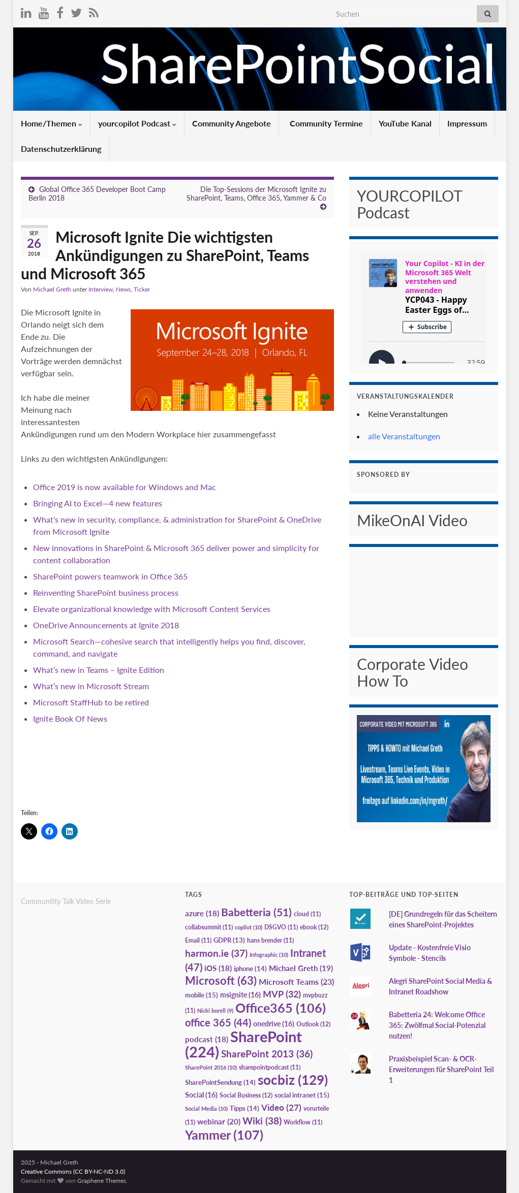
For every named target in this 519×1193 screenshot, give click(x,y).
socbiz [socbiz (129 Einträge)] (293, 1080)
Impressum (467, 123)
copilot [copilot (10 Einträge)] (248, 927)
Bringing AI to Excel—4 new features (97, 503)
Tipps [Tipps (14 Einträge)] (244, 1108)
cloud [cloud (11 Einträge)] (307, 914)
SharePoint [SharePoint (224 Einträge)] (243, 1043)
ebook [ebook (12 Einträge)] (314, 927)
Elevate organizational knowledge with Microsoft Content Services (151, 609)
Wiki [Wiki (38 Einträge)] (262, 1120)
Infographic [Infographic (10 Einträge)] (269, 954)
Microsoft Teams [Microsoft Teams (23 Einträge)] (296, 981)
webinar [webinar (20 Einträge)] (218, 1121)
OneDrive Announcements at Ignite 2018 (106, 625)
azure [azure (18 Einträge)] (202, 913)
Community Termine (325, 123)
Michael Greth (52, 289)
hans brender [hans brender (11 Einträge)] (270, 940)
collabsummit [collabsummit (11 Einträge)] (209, 927)
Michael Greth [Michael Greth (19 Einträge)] (301, 968)
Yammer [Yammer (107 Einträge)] (224, 1134)
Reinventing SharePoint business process (105, 592)
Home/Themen (51, 123)
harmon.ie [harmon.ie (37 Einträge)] (216, 953)
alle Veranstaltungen (404, 436)
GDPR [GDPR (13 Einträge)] (229, 940)
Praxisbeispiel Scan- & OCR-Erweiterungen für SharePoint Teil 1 (441, 1069)
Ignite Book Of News (70, 718)
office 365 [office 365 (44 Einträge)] (218, 1022)
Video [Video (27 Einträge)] (281, 1107)
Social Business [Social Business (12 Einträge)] (246, 1095)
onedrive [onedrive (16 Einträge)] (273, 1023)
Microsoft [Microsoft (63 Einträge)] (221, 980)
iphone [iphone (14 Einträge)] (250, 968)
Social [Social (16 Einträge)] (201, 1094)
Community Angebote (231, 123)
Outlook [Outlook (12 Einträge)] (313, 1024)
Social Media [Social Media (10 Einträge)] (206, 1108)
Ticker (142, 289)
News (123, 289)
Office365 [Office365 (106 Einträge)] (280, 1007)
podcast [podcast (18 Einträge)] (206, 1039)
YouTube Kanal (405, 123)
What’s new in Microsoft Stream (91, 686)
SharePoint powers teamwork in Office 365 (110, 576)
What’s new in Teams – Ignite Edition (99, 669)
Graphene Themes (101, 1180)
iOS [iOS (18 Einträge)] (218, 968)
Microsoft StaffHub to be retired (91, 702)
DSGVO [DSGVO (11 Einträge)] (281, 927)
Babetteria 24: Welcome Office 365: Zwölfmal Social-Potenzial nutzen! (437, 1025)
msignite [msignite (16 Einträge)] (240, 994)
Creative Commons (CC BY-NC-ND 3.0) (73, 1171)
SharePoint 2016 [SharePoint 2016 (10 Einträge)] (211, 1067)
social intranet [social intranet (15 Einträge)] (301, 1095)
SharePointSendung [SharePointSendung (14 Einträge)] (220, 1082)
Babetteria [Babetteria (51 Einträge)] (256, 912)
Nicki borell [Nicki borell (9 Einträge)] (215, 1010)
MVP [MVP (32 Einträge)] (282, 993)
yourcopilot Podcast (137, 123)
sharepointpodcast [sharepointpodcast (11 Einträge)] (269, 1067)
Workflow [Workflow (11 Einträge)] (303, 1122)
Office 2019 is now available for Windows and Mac (124, 487)
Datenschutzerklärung (61, 148)
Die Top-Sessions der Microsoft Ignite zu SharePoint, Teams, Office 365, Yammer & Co (256, 193)
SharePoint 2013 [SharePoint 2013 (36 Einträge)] (267, 1053)
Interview (100, 289)
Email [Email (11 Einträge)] (198, 940)
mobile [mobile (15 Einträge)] (201, 995)
